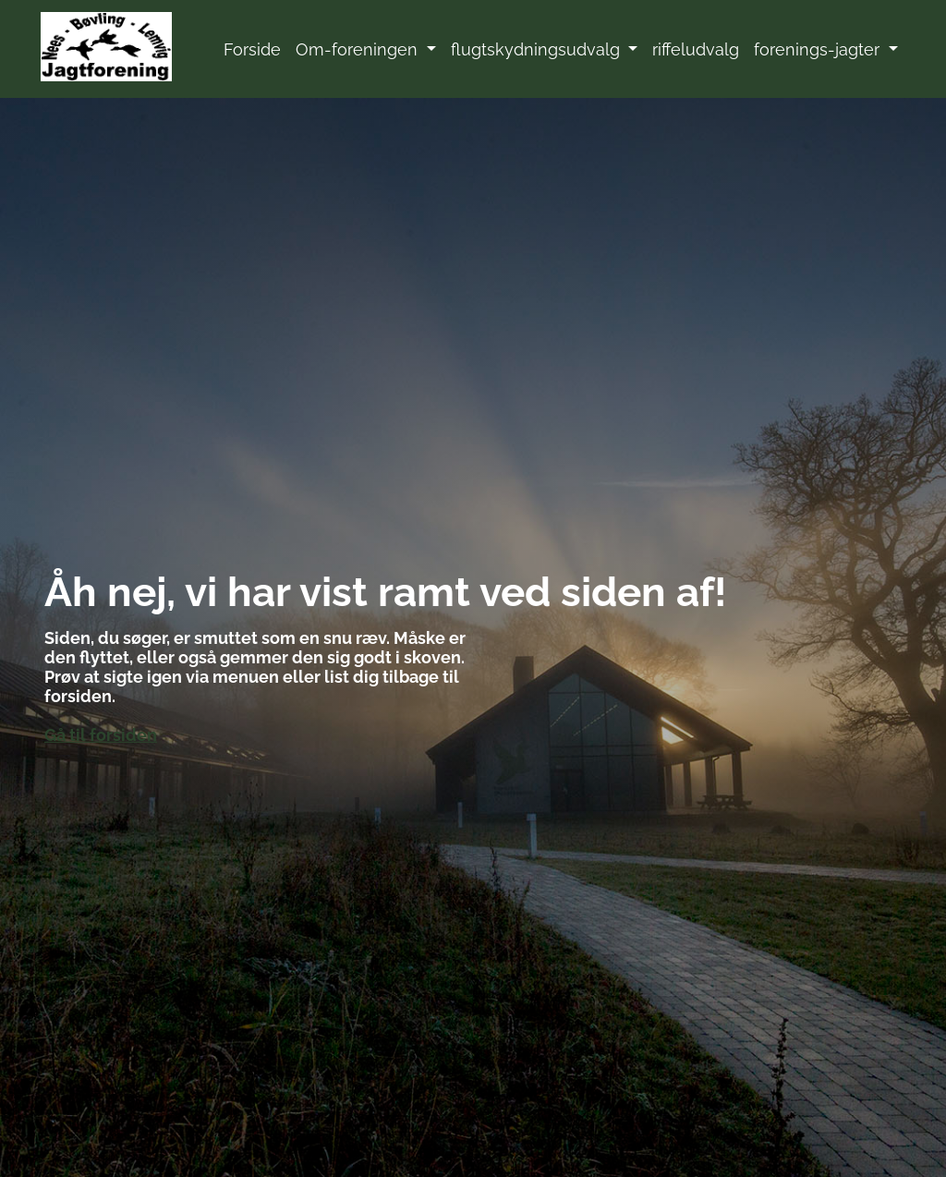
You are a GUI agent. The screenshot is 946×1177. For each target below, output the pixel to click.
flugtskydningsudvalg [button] (538, 49)
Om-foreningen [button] (359, 49)
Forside (252, 49)
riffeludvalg (695, 49)
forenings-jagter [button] (819, 49)
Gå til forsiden (100, 735)
